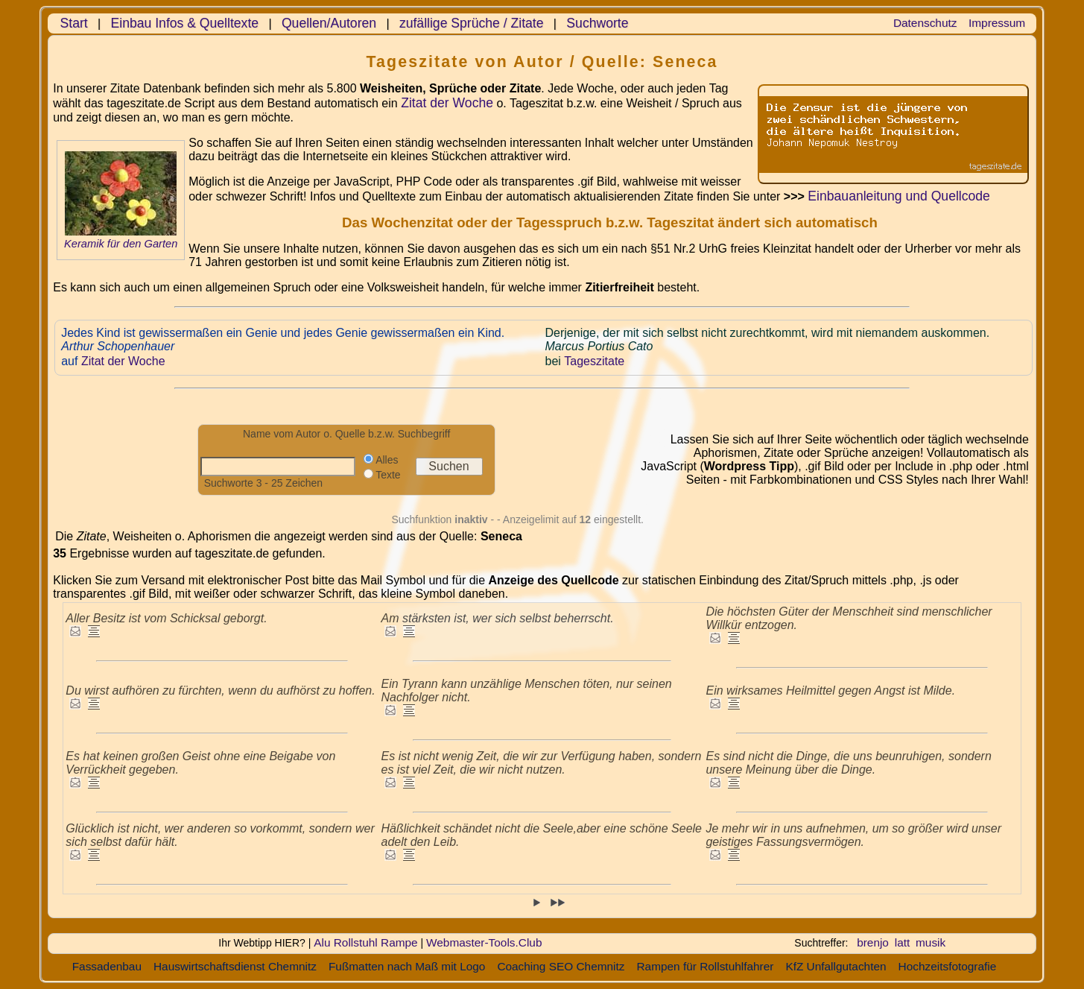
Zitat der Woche (447, 102)
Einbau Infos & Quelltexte (185, 23)
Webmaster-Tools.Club (484, 942)
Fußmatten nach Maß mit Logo (407, 966)
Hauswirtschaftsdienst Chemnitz (235, 966)
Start (74, 23)
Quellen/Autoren (329, 23)
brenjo (873, 942)
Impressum (997, 22)
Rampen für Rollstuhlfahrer (704, 966)
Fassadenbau (107, 966)
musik (930, 942)
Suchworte (597, 23)
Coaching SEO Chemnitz (560, 966)
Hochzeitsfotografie (947, 966)
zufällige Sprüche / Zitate (471, 23)
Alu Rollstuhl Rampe (365, 942)
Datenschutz (925, 22)
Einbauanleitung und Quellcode (899, 196)
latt (902, 942)
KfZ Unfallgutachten (835, 966)
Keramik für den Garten (120, 244)
